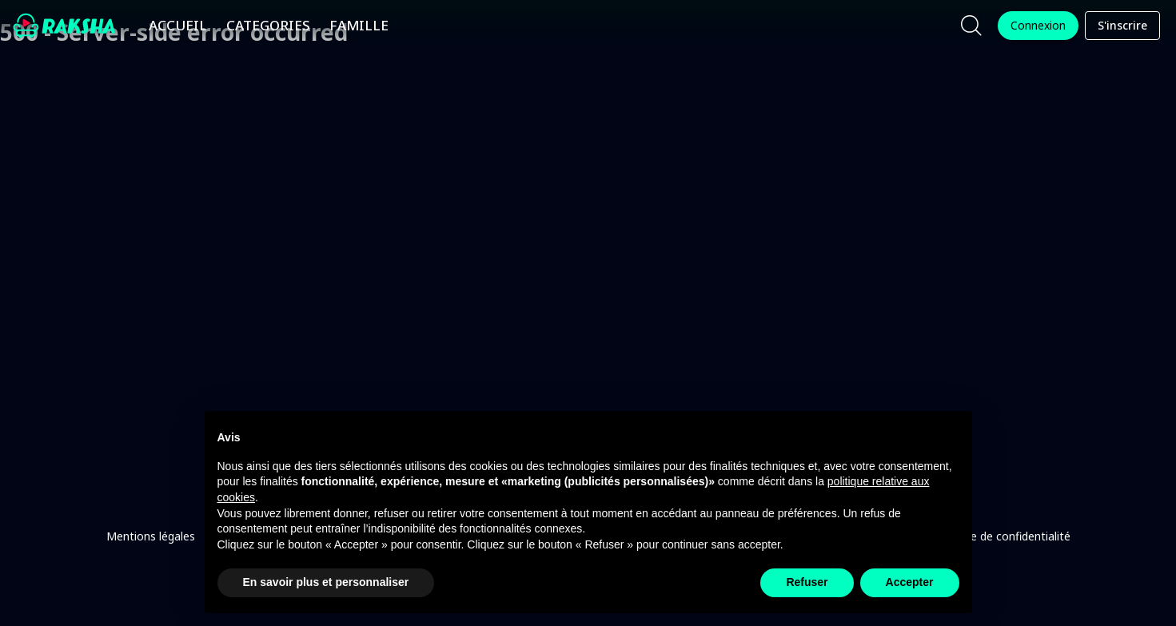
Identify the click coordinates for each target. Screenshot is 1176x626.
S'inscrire (1122, 26)
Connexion (1038, 26)
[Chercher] (971, 25)
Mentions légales (150, 536)
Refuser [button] (806, 582)
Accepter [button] (910, 582)
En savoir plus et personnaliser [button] (326, 582)
